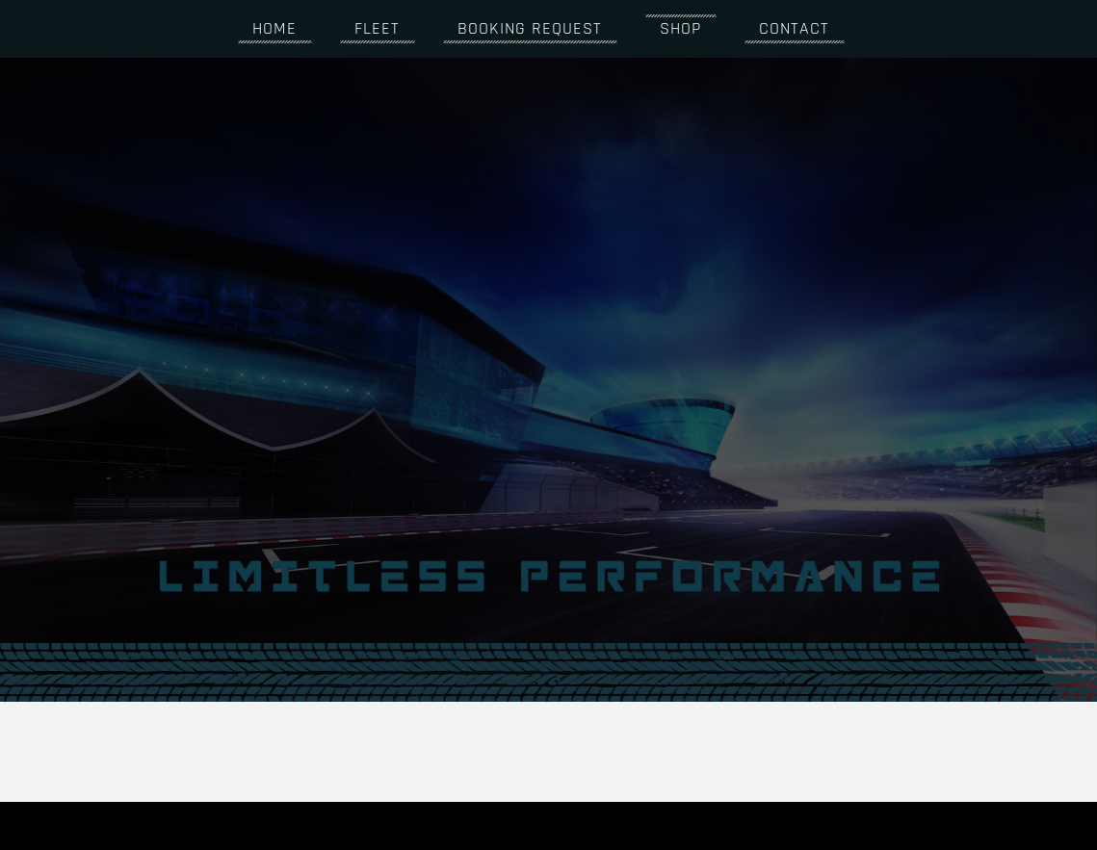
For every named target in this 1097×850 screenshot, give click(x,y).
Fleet (370, 28)
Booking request (523, 28)
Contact (787, 28)
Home (268, 28)
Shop (673, 28)
